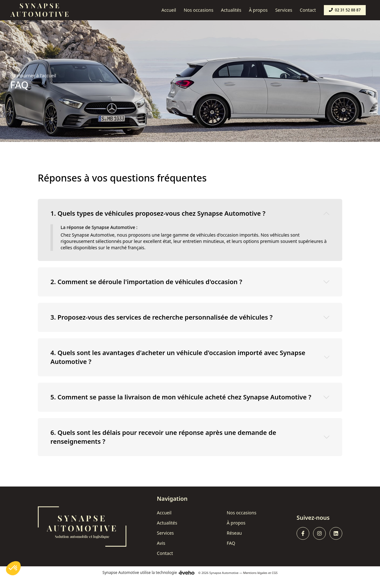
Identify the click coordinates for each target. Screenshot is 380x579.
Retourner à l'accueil (34, 76)
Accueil (164, 513)
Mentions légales (255, 573)
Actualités (167, 523)
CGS (275, 573)
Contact (165, 553)
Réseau (234, 533)
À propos (236, 523)
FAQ (231, 543)
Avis (161, 543)
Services (165, 533)
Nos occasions (241, 513)
